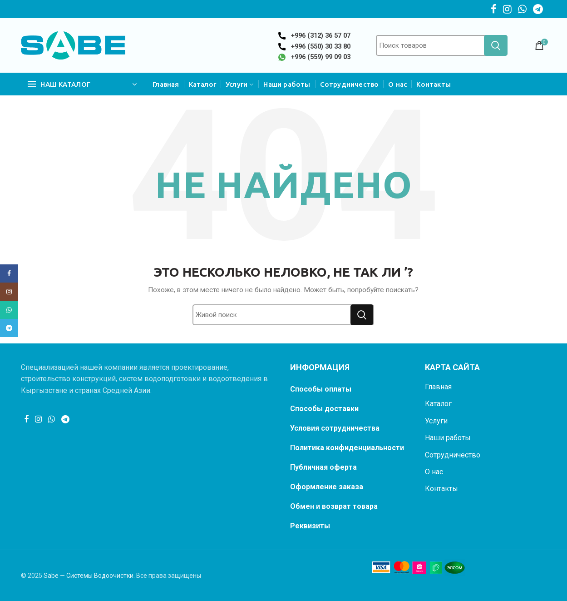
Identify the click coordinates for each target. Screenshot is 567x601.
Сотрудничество (452, 455)
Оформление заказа (326, 486)
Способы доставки (324, 408)
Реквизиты (310, 526)
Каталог (438, 403)
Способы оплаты (320, 389)
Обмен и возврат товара (334, 506)
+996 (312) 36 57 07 (320, 35)
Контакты (441, 488)
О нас (434, 471)
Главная (438, 386)
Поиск (496, 45)
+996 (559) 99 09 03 (320, 57)
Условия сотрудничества (335, 428)
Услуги (436, 421)
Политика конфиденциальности (347, 447)
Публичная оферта (323, 467)
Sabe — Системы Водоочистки (88, 575)
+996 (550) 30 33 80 (320, 46)
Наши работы (448, 437)
